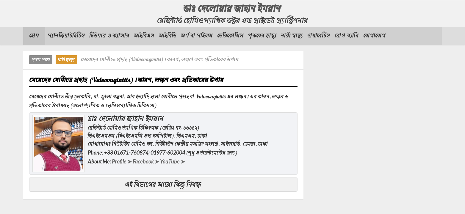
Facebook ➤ (146, 161)
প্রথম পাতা (41, 60)
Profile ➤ (122, 161)
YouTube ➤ (172, 161)
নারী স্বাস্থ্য (66, 60)
